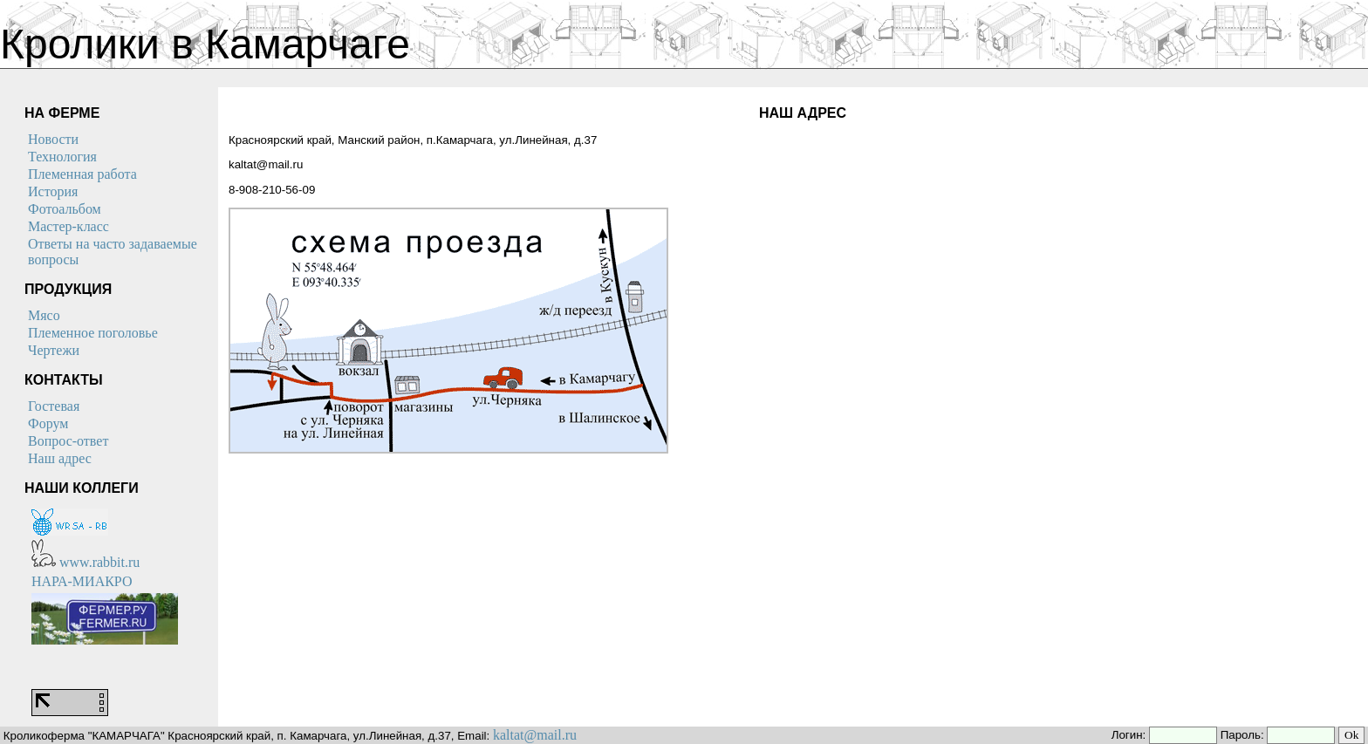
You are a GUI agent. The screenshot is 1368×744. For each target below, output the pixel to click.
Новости (53, 139)
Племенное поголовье (93, 332)
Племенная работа (82, 174)
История (53, 191)
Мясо (44, 315)
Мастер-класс (68, 226)
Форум (48, 423)
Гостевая (53, 406)
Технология (62, 156)
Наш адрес (60, 458)
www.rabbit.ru (85, 562)
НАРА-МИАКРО (82, 581)
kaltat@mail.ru (535, 734)
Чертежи (53, 350)
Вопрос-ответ (68, 440)
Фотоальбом (64, 208)
